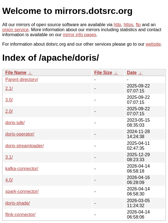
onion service (15, 29)
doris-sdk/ (15, 122)
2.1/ (9, 88)
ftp (138, 24)
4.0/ (9, 180)
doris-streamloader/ (24, 145)
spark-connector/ (22, 191)
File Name (16, 72)
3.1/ (9, 157)
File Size (103, 72)
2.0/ (9, 111)
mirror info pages (79, 34)
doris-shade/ (17, 203)
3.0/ (9, 99)
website (153, 44)
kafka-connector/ (21, 168)
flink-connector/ (20, 214)
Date (132, 72)
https (128, 24)
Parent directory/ (21, 79)
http (117, 24)
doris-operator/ (19, 134)
